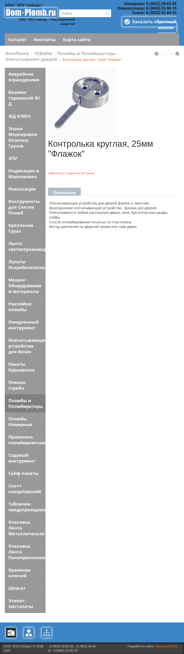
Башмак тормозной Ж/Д (24, 98)
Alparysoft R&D (167, 646)
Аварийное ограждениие (24, 77)
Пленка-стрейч (17, 385)
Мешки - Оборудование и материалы (24, 285)
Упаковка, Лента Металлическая (26, 527)
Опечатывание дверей (31, 59)
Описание (64, 192)
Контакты (45, 39)
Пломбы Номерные (20, 421)
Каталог (17, 39)
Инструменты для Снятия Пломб (24, 207)
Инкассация (22, 189)
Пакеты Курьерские (21, 367)
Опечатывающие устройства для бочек (27, 346)
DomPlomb (17, 53)
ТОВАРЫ (43, 53)
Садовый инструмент (21, 458)
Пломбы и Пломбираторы (86, 53)
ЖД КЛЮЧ (19, 116)
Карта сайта (76, 39)
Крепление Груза (21, 228)
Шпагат (17, 588)
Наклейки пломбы (19, 306)
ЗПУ (12, 158)
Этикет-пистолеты (20, 603)
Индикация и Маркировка (23, 173)
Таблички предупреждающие (27, 507)
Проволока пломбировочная (27, 439)
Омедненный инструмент (23, 325)
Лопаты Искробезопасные (27, 264)
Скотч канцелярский (24, 488)
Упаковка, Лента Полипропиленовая (27, 551)
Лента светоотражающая (27, 246)
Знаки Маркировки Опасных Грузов (22, 137)
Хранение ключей (19, 573)
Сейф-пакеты (23, 473)
